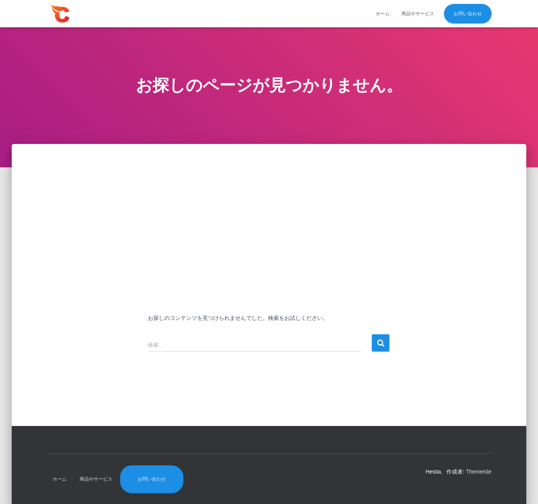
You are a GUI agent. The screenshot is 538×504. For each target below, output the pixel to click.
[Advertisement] (269, 227)
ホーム (383, 13)
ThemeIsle (478, 472)
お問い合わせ (468, 13)
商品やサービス (417, 13)
